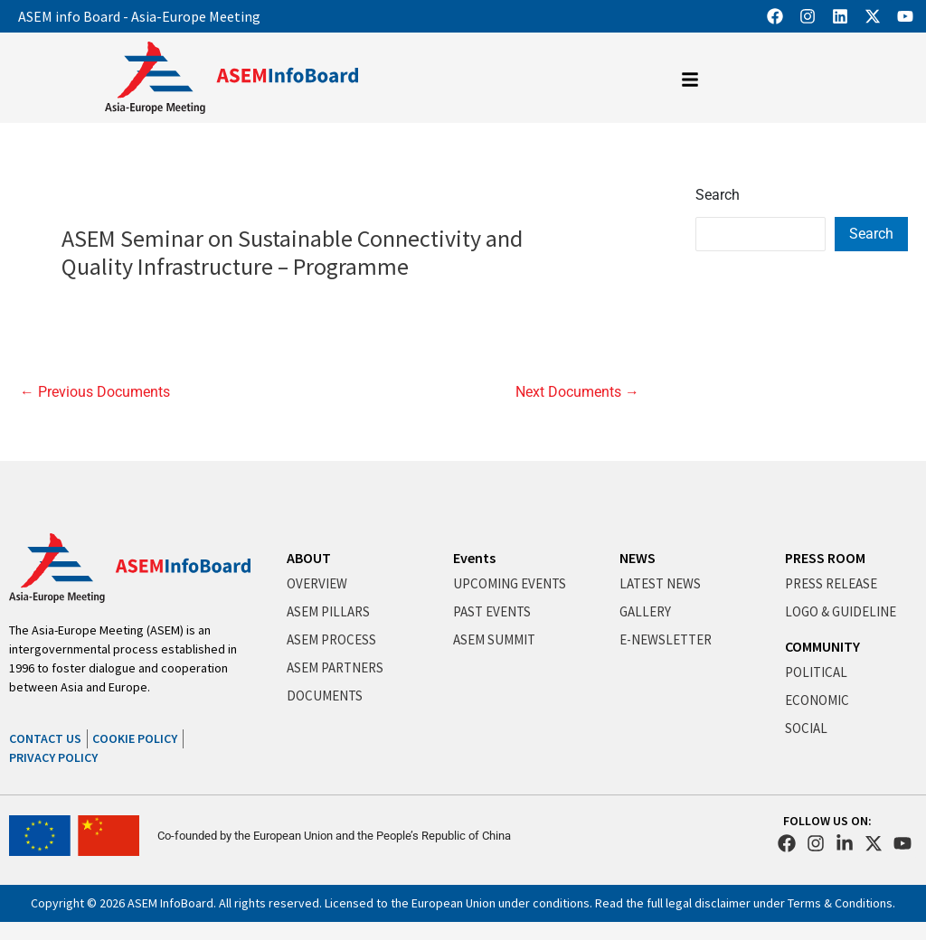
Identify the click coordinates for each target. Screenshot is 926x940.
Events (474, 558)
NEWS (637, 558)
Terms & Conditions (840, 903)
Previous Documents (95, 392)
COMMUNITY (822, 646)
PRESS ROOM (825, 558)
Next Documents (577, 392)
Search (717, 194)
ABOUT (309, 558)
